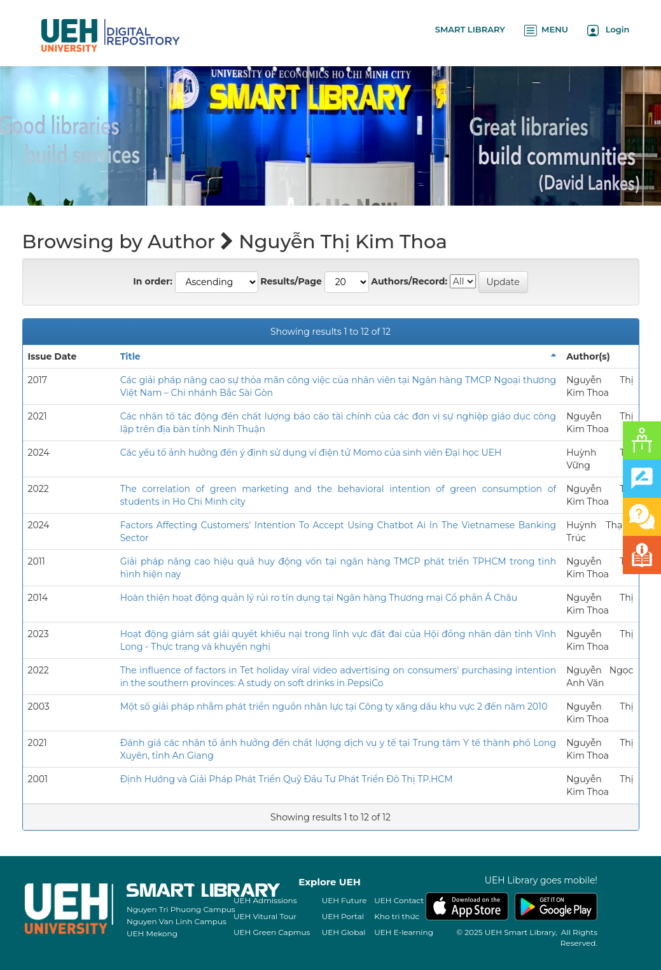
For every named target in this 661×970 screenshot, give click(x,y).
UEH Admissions (265, 900)
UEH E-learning (403, 932)
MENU (546, 30)
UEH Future (344, 900)
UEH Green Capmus (271, 932)
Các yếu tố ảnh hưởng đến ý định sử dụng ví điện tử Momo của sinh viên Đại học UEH (311, 452)
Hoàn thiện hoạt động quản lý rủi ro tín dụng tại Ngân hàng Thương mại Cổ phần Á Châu (318, 597)
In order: (152, 281)
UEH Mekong (152, 933)
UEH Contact (399, 900)
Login (608, 30)
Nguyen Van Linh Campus (176, 921)
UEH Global (344, 932)
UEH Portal (343, 916)
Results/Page (291, 281)
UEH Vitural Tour (264, 916)
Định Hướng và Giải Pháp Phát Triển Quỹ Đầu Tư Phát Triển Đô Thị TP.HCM (286, 779)
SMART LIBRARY (470, 29)
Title (130, 356)
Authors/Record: (409, 281)
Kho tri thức (396, 916)
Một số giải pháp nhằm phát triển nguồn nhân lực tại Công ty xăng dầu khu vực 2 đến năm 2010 (334, 706)
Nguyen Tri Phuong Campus (181, 909)
